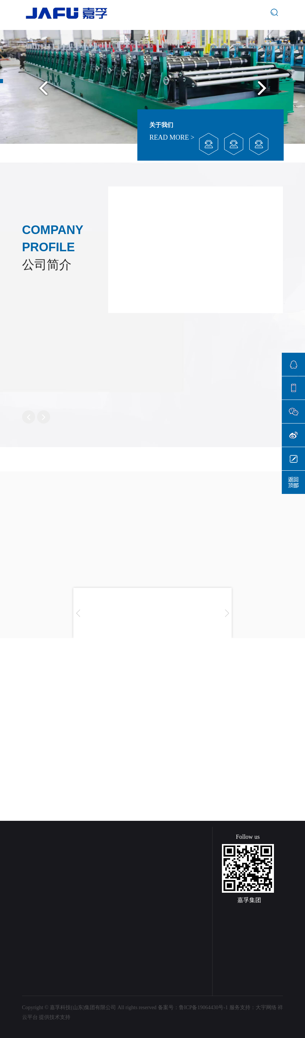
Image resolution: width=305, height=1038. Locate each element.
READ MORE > (171, 137)
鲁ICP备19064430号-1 (203, 1007)
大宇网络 (266, 1007)
